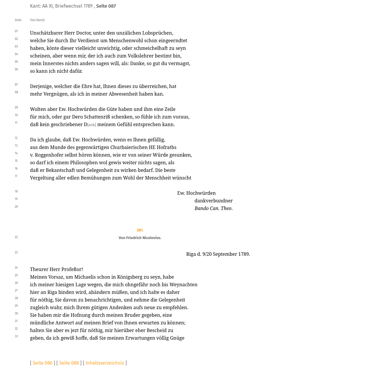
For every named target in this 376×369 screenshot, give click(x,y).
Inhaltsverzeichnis (105, 363)
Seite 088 (69, 363)
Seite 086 (43, 363)
